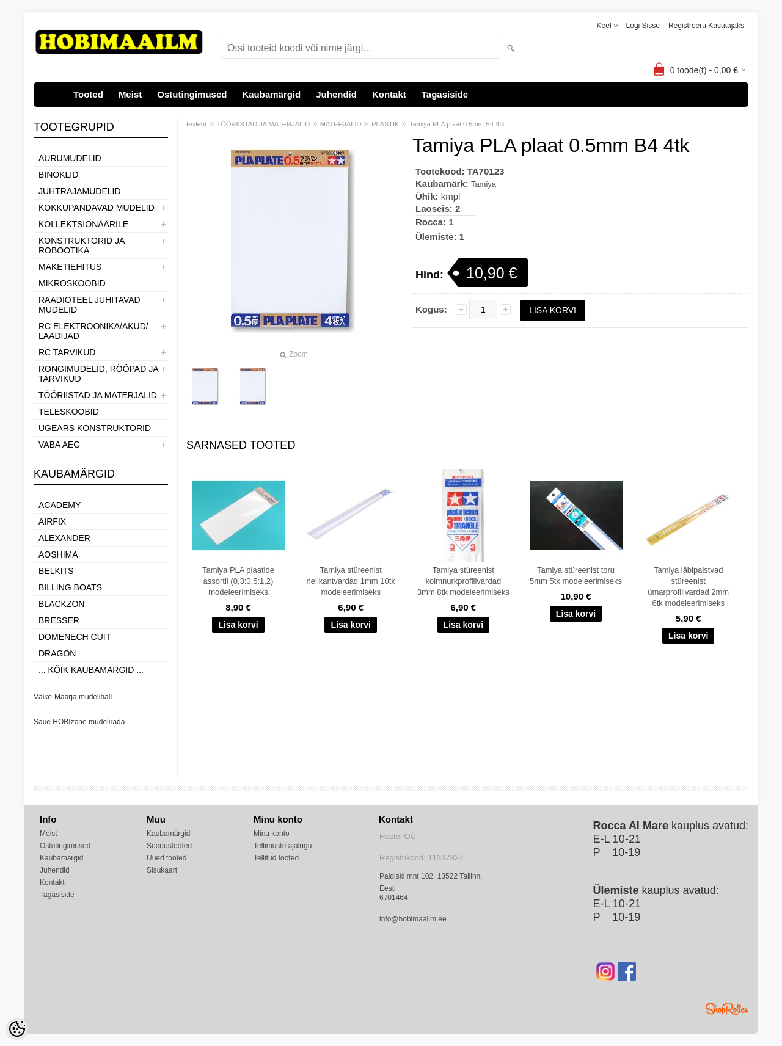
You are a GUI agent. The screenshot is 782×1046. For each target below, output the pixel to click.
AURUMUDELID (69, 158)
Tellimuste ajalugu (283, 845)
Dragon (57, 653)
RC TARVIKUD (66, 352)
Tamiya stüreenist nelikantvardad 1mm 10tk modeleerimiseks (351, 581)
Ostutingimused (192, 94)
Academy (59, 505)
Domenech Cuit (74, 637)
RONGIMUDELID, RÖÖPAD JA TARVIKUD (98, 373)
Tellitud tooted (276, 858)
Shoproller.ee (727, 1009)
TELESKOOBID (68, 411)
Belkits (56, 571)
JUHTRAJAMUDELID (79, 191)
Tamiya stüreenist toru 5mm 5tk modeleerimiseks (576, 575)
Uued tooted (166, 858)
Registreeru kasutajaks (706, 25)
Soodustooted (169, 845)
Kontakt (389, 94)
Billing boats (70, 587)
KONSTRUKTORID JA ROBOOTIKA (81, 245)
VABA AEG (59, 444)
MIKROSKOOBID (72, 283)
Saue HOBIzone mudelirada (79, 721)
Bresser (58, 620)
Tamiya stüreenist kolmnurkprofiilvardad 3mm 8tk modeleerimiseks (463, 581)
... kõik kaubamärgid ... (91, 670)
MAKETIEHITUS (69, 267)
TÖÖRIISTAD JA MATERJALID (97, 395)
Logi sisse (643, 25)
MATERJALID (341, 124)
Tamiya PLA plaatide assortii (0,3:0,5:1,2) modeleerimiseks (238, 581)
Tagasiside (445, 94)
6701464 (393, 897)
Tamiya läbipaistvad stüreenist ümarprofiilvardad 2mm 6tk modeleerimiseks (688, 586)
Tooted (88, 94)
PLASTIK (385, 124)
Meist (130, 94)
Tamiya (483, 184)
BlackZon (61, 604)
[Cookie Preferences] (17, 1029)
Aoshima (58, 554)
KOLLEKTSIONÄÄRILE (83, 224)
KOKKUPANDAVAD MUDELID (96, 207)
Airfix (52, 521)
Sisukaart (162, 870)
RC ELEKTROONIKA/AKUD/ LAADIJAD (93, 331)
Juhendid (336, 94)
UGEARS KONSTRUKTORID (94, 428)
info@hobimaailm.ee (413, 919)
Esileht (196, 124)
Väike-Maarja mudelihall (73, 696)
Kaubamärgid (271, 94)
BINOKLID (58, 175)
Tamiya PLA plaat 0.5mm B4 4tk (457, 124)
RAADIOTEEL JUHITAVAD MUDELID (89, 304)
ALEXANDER (64, 538)
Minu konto (272, 833)
